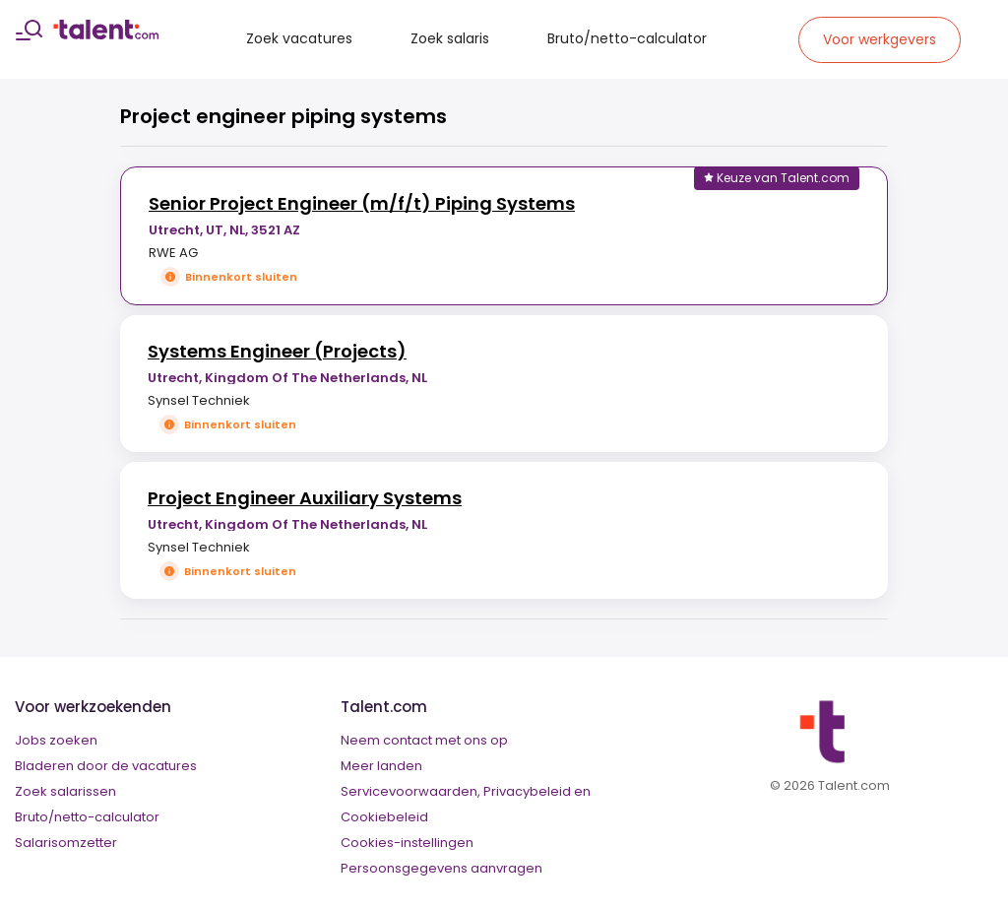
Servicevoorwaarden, (410, 791)
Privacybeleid (527, 791)
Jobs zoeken (56, 740)
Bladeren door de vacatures (106, 765)
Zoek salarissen (65, 791)
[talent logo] (105, 34)
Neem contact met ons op (424, 740)
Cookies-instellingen (407, 842)
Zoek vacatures (299, 38)
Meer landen (381, 765)
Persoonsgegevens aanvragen (441, 868)
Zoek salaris (449, 38)
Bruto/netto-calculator (627, 38)
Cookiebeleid (384, 817)
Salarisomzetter (66, 842)
